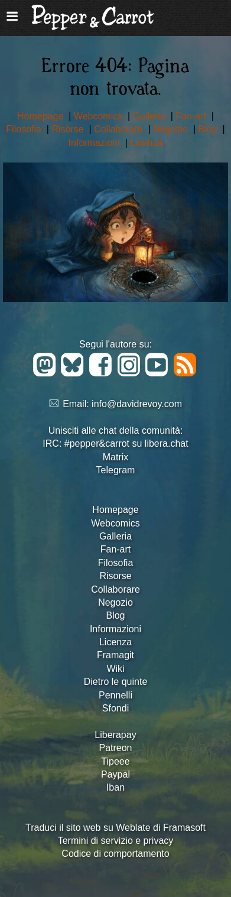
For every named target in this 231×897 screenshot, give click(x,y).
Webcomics (99, 116)
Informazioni (96, 143)
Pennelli (115, 695)
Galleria (150, 116)
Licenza (146, 143)
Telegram (115, 470)
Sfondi (115, 708)
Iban (115, 787)
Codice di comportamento (115, 854)
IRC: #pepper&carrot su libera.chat (115, 443)
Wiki (115, 669)
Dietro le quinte (116, 682)
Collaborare (119, 129)
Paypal (115, 774)
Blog (209, 129)
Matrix (116, 457)
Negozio (171, 129)
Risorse (68, 129)
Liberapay (115, 735)
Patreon (115, 748)
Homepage (41, 116)
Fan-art (192, 116)
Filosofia (25, 129)
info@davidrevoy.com (137, 404)
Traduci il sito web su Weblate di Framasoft (115, 828)
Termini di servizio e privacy (116, 841)
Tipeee (115, 761)
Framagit (115, 655)
